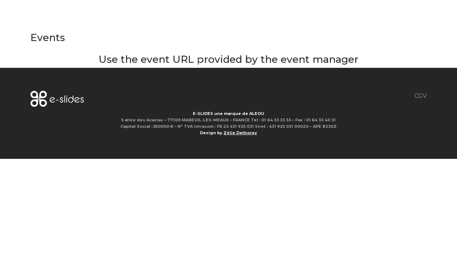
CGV (421, 95)
